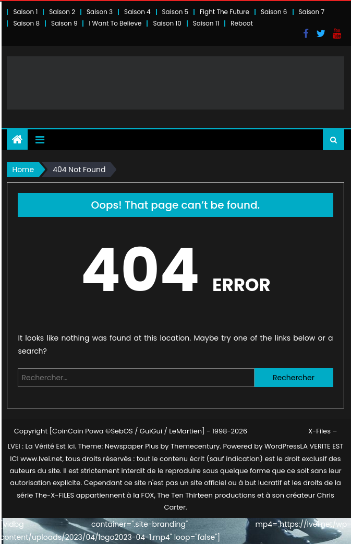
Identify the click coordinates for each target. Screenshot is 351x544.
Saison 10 (167, 23)
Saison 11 (206, 23)
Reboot (242, 23)
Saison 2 (62, 11)
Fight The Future (224, 11)
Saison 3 (100, 11)
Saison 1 (25, 11)
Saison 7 (312, 11)
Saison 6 (274, 11)
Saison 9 (64, 23)
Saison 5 (175, 11)
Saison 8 (26, 23)
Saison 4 (137, 11)
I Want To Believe (115, 23)
